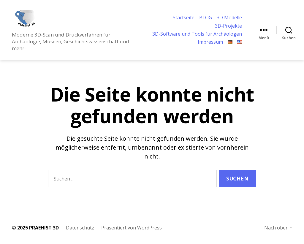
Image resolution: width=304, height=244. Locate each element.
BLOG (205, 15)
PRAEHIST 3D (44, 227)
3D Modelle (229, 15)
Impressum (210, 45)
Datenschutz (80, 227)
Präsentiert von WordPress (131, 227)
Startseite (183, 15)
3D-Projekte (228, 23)
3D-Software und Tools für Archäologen (183, 33)
